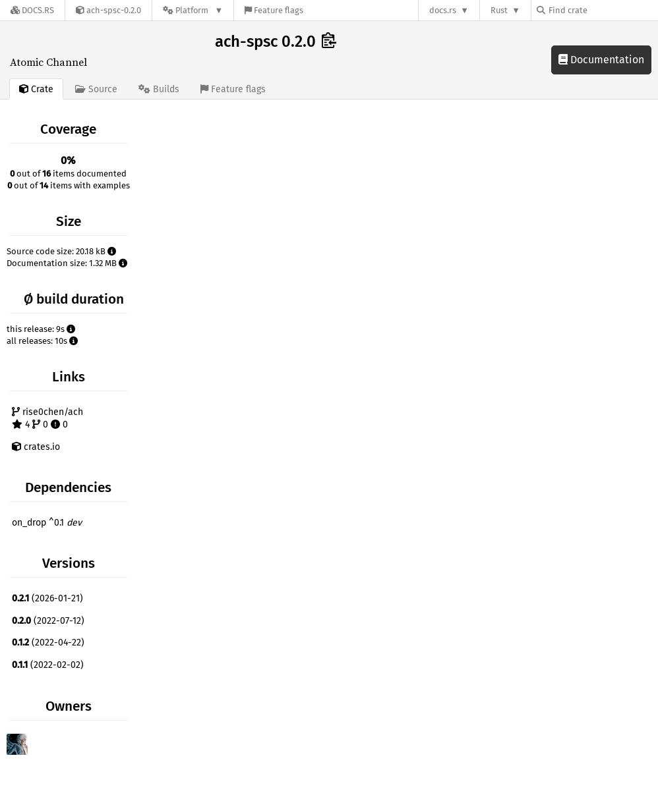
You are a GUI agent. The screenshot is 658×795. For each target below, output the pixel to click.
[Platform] (192, 10)
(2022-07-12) (48, 620)
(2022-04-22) (48, 642)
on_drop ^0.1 (47, 522)
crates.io (36, 446)
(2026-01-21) (47, 598)
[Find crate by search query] (602, 10)
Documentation (601, 59)
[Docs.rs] (32, 10)
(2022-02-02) (48, 665)
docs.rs (442, 10)
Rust (499, 10)
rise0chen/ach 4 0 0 (47, 418)
